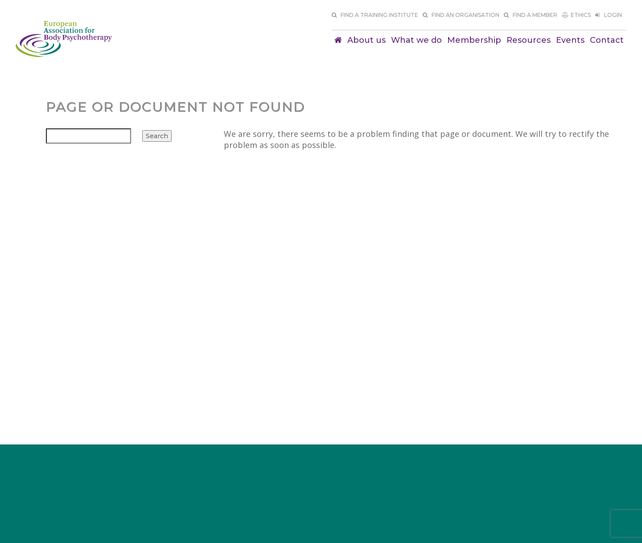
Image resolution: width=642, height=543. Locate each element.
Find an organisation (461, 15)
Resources (528, 40)
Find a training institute (375, 15)
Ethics (576, 15)
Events (570, 40)
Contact (607, 40)
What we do (416, 40)
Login (608, 15)
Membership (474, 40)
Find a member (530, 15)
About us (366, 40)
